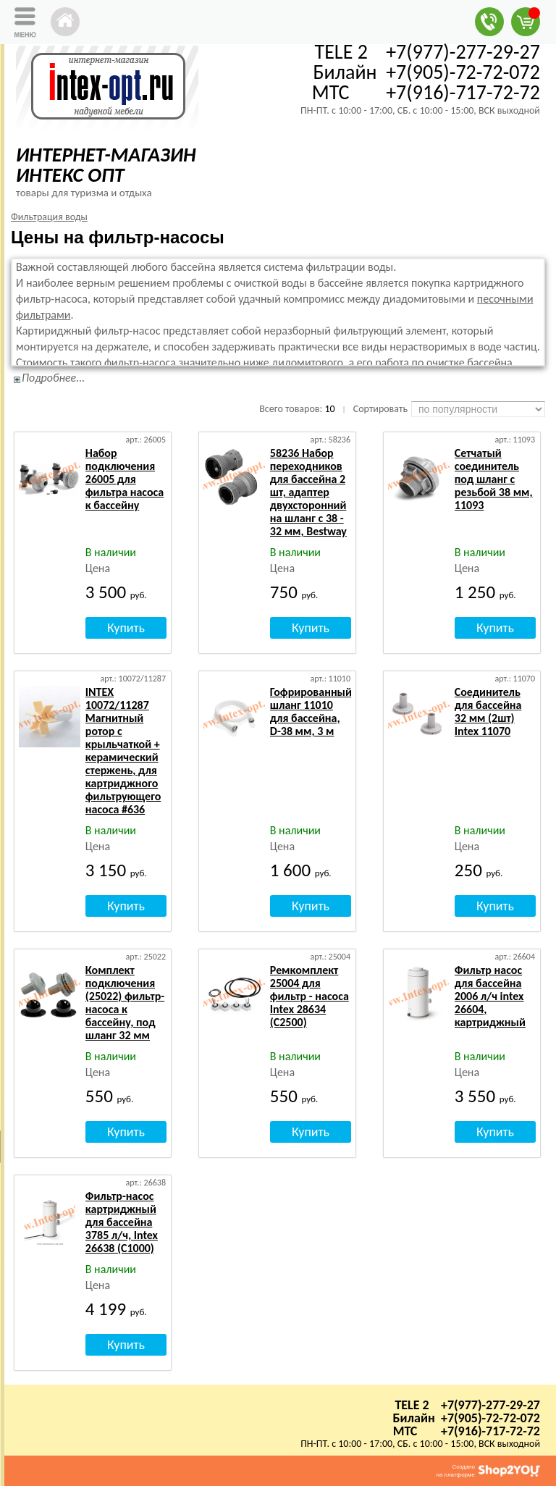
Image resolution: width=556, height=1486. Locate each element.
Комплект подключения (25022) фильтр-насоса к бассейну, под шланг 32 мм (124, 1002)
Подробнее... (53, 378)
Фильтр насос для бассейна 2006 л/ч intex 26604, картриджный (490, 996)
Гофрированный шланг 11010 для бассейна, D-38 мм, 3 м (311, 711)
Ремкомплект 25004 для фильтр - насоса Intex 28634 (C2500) (309, 996)
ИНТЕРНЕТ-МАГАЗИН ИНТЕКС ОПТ (106, 165)
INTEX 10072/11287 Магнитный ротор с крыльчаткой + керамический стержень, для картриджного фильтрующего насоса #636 (123, 750)
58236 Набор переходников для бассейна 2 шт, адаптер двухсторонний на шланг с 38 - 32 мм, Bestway (308, 492)
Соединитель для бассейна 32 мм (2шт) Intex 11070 (488, 711)
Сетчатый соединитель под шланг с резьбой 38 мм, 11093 (494, 479)
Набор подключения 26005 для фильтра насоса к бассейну (124, 479)
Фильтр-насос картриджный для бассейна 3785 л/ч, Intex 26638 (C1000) (121, 1222)
